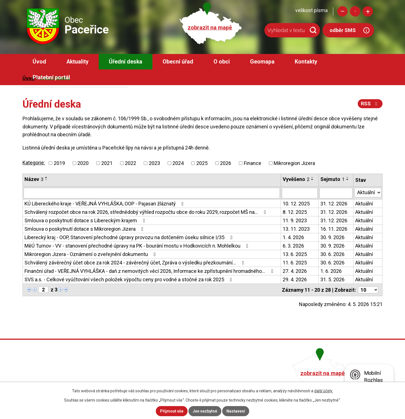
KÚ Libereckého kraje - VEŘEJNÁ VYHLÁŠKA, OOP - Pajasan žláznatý (105, 204)
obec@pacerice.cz (173, 380)
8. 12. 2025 (295, 212)
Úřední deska (125, 61)
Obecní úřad (178, 61)
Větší (368, 11)
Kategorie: (33, 163)
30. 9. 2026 (332, 237)
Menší (342, 11)
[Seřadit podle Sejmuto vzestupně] (348, 177)
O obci (221, 61)
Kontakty (306, 61)
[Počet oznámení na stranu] (368, 289)
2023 (154, 163)
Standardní (355, 11)
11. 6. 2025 (295, 263)
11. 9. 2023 (295, 220)
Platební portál (51, 77)
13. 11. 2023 (296, 229)
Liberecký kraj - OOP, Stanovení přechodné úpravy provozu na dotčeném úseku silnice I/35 (129, 237)
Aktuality (77, 61)
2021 (106, 163)
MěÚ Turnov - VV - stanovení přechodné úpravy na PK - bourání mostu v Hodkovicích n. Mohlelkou (137, 246)
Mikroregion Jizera (294, 163)
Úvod (39, 61)
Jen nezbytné (205, 411)
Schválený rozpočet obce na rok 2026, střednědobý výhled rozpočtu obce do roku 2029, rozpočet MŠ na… (146, 212)
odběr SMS (343, 30)
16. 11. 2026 (333, 229)
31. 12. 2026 (333, 204)
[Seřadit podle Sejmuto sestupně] (348, 179)
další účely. (323, 391)
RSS (370, 104)
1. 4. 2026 (293, 237)
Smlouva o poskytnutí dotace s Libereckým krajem (85, 220)
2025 (202, 163)
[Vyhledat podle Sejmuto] (336, 193)
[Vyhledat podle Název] (152, 193)
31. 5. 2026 (332, 279)
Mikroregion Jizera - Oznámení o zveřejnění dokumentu (91, 254)
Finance (252, 163)
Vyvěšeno (296, 179)
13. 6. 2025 (295, 254)
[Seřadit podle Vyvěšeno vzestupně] (312, 177)
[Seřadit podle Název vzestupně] (46, 177)
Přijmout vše (171, 411)
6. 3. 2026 (293, 246)
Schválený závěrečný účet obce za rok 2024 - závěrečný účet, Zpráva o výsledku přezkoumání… (135, 263)
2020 (83, 163)
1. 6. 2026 (331, 271)
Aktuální (364, 204)
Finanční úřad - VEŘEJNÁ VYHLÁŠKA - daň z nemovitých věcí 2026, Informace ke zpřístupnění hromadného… (149, 271)
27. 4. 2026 (295, 271)
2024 (178, 163)
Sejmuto (332, 179)
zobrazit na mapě (210, 27)
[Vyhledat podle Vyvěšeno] (300, 193)
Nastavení (235, 411)
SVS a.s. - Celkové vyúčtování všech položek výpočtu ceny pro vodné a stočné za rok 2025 (129, 279)
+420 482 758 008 (172, 372)
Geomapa (262, 61)
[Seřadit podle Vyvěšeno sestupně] (312, 179)
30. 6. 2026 (332, 254)
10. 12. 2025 (296, 204)
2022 (130, 163)
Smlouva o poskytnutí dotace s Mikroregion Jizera (85, 229)
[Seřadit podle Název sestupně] (46, 179)
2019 (59, 163)
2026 (225, 163)
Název (33, 179)
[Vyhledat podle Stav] (367, 192)
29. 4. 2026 (295, 279)
